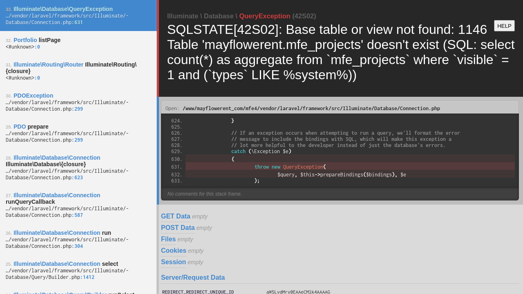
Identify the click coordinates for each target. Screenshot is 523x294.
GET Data (175, 216)
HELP (504, 26)
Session (173, 261)
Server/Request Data (193, 277)
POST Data (178, 227)
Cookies (173, 250)
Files (168, 239)
